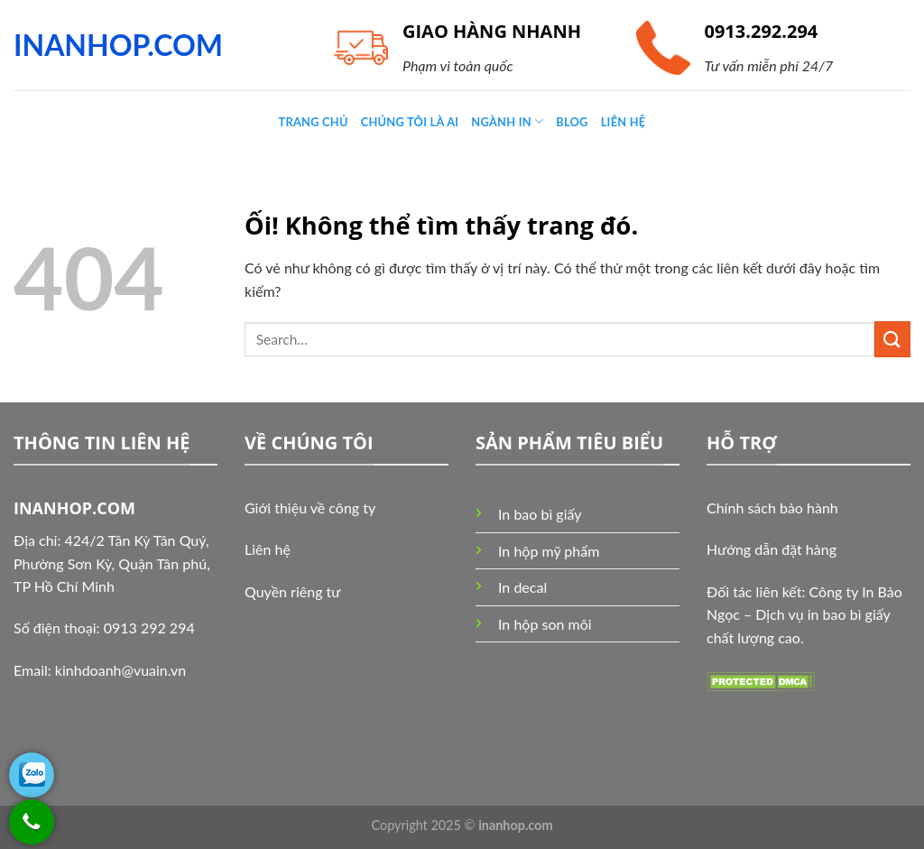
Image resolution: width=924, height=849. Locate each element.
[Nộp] (892, 338)
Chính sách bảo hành (772, 507)
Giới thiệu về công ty (310, 507)
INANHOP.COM (118, 45)
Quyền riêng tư (292, 591)
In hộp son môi (545, 623)
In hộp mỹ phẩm (548, 550)
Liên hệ (268, 549)
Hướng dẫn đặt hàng (771, 549)
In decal (522, 586)
